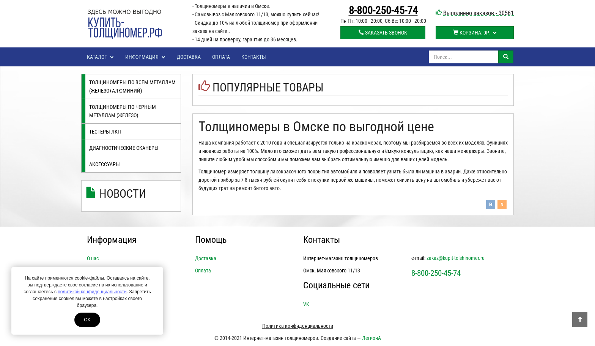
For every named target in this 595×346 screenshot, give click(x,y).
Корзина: (475, 33)
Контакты (253, 57)
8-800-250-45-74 (383, 10)
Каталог (100, 57)
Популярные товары (268, 87)
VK (306, 304)
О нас (93, 258)
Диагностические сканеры (124, 148)
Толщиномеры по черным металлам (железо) (122, 111)
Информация (145, 57)
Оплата (221, 57)
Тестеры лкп (105, 132)
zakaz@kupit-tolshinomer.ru (456, 258)
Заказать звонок (383, 33)
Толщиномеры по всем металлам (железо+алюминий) (132, 86)
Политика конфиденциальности (297, 326)
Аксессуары (104, 164)
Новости (122, 193)
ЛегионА (371, 338)
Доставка (189, 57)
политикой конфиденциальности (92, 291)
